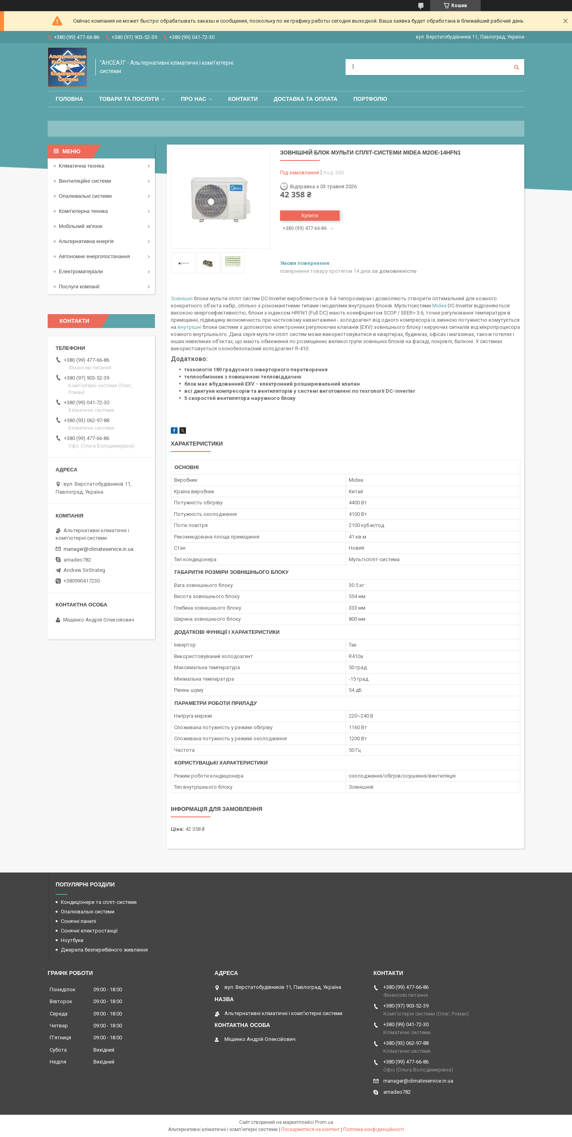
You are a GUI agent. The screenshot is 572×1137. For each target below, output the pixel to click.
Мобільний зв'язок (80, 226)
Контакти (243, 99)
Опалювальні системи (85, 196)
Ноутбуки (72, 940)
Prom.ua (324, 1122)
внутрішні (189, 327)
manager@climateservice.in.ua (98, 549)
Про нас (193, 99)
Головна (69, 99)
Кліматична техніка (81, 166)
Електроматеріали (81, 271)
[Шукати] (516, 67)
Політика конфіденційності (373, 1129)
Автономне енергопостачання (94, 256)
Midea (439, 306)
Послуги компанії (79, 287)
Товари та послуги (129, 99)
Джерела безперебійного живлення (104, 950)
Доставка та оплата (306, 99)
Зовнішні (182, 298)
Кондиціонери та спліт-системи (99, 902)
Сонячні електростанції (89, 931)
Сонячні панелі (78, 921)
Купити (309, 215)
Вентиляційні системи (85, 181)
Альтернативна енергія (86, 241)
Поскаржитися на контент (310, 1129)
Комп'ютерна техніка (83, 211)
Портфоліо (370, 99)
